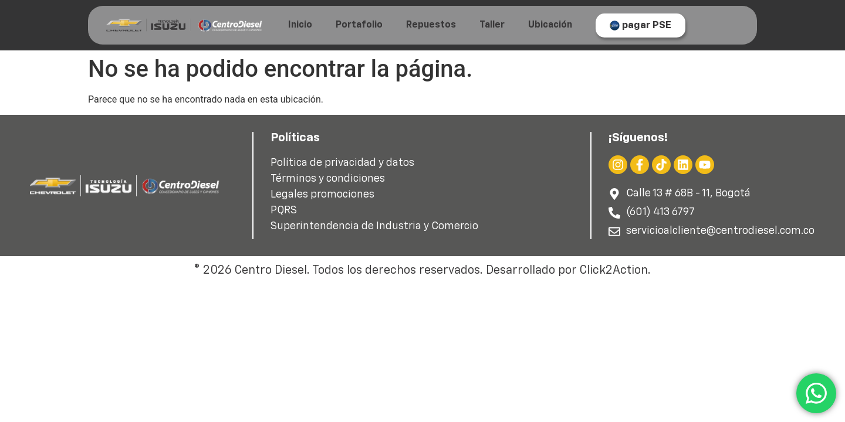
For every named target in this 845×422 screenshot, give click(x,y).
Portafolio (359, 25)
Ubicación (550, 25)
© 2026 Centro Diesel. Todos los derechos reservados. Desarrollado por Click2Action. (422, 270)
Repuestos (431, 25)
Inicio (300, 25)
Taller (492, 25)
